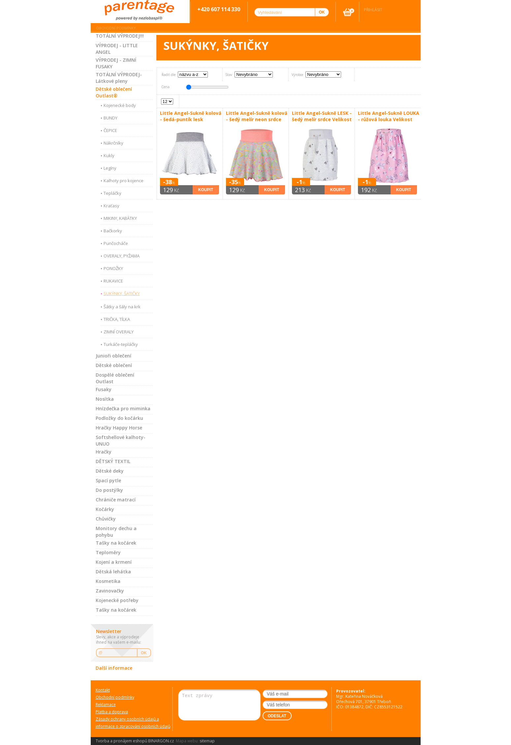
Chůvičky (106, 519)
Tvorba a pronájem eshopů (121, 741)
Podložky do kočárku (119, 418)
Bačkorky (113, 231)
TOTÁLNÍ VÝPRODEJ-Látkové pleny (119, 77)
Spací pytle (108, 480)
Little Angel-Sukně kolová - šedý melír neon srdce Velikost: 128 (256, 116)
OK (144, 653)
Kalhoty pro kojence (124, 181)
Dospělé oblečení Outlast (115, 378)
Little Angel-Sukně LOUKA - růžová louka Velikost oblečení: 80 (388, 116)
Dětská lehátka (113, 571)
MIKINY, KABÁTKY (120, 218)
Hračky (104, 452)
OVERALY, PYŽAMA (122, 256)
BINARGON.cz (161, 741)
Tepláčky (112, 193)
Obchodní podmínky (116, 27)
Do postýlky (109, 490)
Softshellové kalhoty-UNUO (120, 440)
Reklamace (106, 704)
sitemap (207, 741)
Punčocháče (116, 243)
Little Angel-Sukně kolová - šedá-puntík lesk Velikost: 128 (190, 116)
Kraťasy (111, 206)
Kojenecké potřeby (117, 600)
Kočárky (105, 509)
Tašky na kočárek (116, 543)
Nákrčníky (113, 143)
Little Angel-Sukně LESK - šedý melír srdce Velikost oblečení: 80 (322, 116)
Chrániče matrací (116, 499)
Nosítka (105, 399)
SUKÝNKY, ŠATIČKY (122, 293)
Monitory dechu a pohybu (116, 531)
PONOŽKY (113, 268)
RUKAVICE (113, 281)
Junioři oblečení (113, 356)
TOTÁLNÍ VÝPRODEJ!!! (120, 36)
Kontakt (103, 690)
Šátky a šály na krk (122, 307)
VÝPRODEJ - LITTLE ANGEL (117, 48)
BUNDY (110, 118)
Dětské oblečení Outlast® (114, 92)
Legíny (110, 168)
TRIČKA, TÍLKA (117, 319)
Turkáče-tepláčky (121, 344)
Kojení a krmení (114, 562)
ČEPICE (110, 130)
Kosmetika (108, 581)
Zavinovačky (110, 591)
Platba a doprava (112, 712)
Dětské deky (110, 471)
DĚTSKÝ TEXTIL (113, 461)
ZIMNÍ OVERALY (119, 332)
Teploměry (108, 552)
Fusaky (104, 389)
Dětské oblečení (114, 365)
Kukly (109, 155)
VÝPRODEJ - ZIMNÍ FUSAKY (116, 63)
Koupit (205, 189)
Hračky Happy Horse (119, 427)
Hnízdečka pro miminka (123, 408)
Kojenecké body (120, 105)
